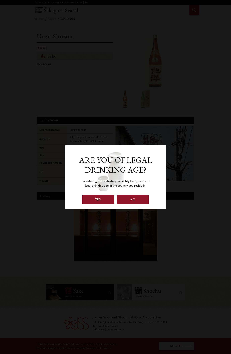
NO (132, 199)
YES (98, 199)
